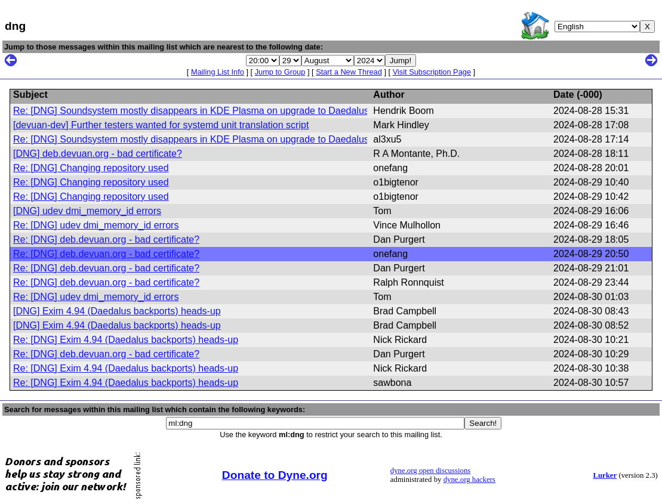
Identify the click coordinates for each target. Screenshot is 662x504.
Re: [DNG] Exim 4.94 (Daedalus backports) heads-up (125, 340)
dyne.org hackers (469, 479)
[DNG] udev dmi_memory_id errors (87, 211)
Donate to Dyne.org (275, 475)
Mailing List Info (217, 71)
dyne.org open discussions (430, 470)
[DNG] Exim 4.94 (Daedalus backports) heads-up (117, 311)
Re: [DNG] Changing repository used (91, 168)
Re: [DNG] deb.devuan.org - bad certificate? (106, 239)
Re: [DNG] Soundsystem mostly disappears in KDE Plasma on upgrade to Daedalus (191, 111)
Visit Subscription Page (432, 71)
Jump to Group (280, 71)
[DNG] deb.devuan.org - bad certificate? (97, 154)
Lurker (605, 475)
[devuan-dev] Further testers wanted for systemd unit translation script (161, 125)
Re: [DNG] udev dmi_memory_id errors (95, 225)
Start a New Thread (349, 71)
